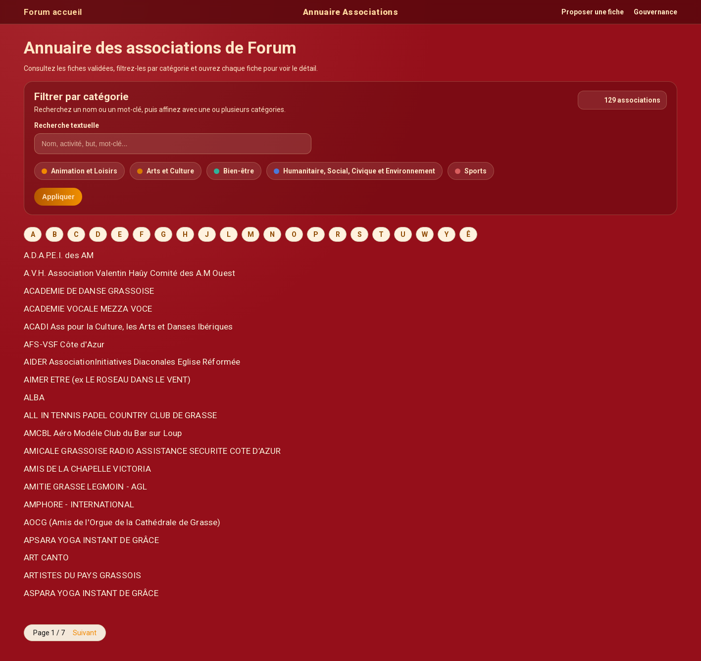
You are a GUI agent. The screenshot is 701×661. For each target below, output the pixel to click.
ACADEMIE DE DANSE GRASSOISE (89, 291)
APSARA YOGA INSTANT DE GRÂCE (91, 540)
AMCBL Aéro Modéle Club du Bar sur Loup (103, 433)
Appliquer (58, 197)
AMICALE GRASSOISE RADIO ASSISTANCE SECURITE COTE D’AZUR (152, 451)
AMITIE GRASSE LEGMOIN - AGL (86, 487)
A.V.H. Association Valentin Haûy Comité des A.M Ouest (129, 273)
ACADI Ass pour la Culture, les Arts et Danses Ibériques (128, 326)
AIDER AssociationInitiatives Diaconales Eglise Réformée (132, 362)
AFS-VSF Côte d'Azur (64, 344)
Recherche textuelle (66, 125)
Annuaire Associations (350, 12)
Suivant (85, 633)
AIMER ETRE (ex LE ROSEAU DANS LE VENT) (107, 380)
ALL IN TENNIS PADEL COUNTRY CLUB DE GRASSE (120, 415)
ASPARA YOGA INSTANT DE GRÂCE (91, 593)
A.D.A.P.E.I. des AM (59, 255)
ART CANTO (46, 557)
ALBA (34, 397)
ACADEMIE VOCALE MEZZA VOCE (88, 309)
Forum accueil (53, 12)
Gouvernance (655, 12)
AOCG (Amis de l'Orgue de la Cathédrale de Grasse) (122, 522)
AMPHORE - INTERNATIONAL (79, 504)
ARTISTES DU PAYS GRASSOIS (82, 575)
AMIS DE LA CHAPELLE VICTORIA (87, 469)
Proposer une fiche (592, 12)
